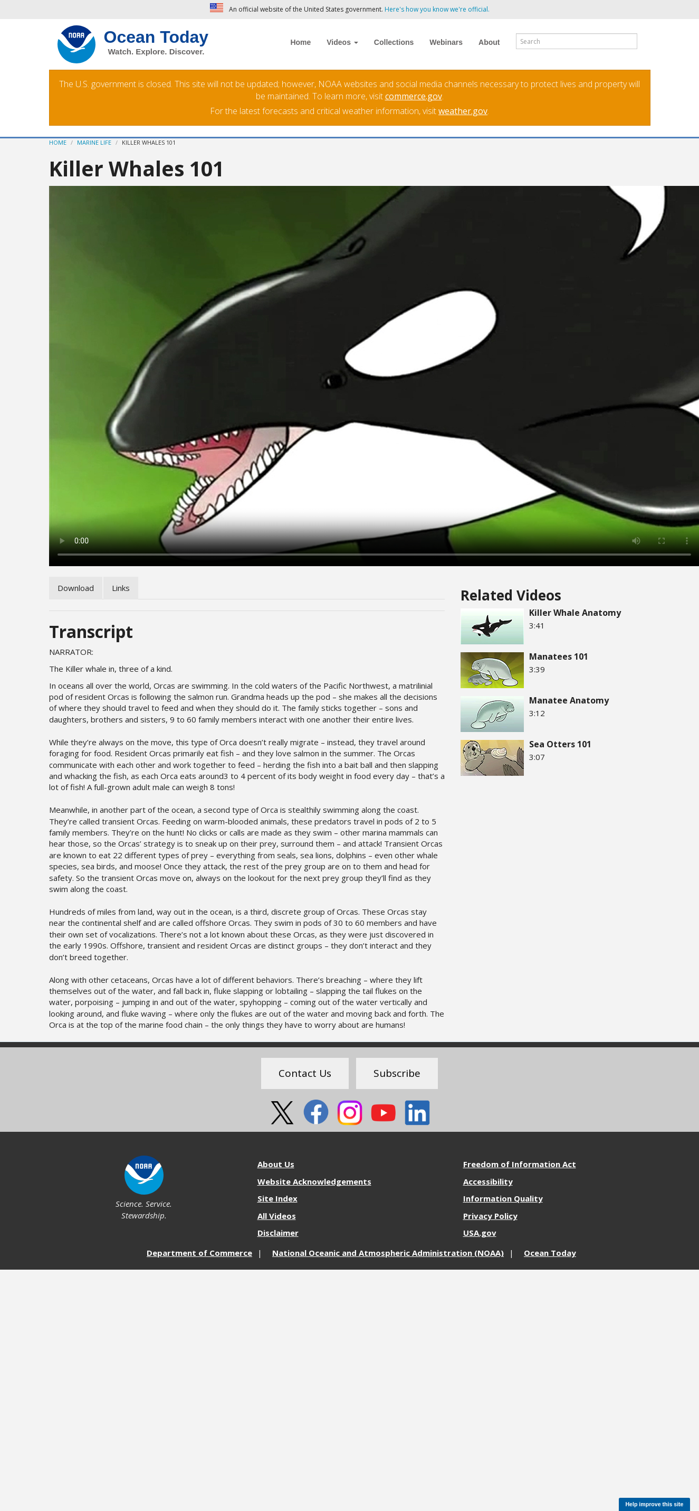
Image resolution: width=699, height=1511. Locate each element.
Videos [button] (342, 42)
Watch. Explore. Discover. (156, 51)
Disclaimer (278, 1232)
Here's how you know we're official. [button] (437, 9)
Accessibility (488, 1181)
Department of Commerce (199, 1252)
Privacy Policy (490, 1215)
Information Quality (503, 1198)
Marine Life (94, 142)
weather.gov (462, 111)
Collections (394, 42)
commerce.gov (413, 96)
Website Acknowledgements (314, 1181)
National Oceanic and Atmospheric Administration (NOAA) (388, 1252)
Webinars (446, 42)
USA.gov (479, 1232)
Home (300, 42)
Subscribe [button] (397, 1073)
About (489, 42)
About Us (275, 1164)
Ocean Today (156, 36)
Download (76, 588)
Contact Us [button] (305, 1073)
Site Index (277, 1198)
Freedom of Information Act (519, 1164)
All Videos (276, 1215)
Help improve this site (654, 1504)
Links (121, 588)
